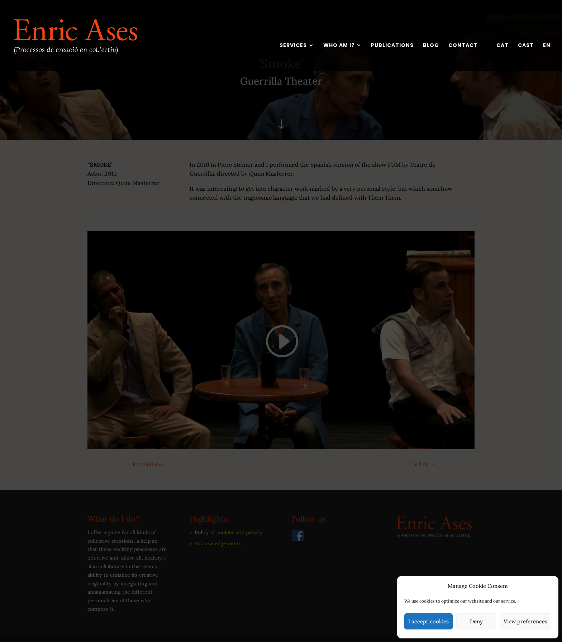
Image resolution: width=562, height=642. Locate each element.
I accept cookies (428, 621)
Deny (476, 621)
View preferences (525, 621)
